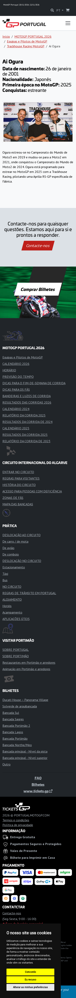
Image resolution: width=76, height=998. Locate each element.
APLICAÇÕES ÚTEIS (16, 619)
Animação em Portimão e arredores (26, 669)
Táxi (5, 574)
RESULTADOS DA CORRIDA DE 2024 (27, 422)
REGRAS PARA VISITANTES (21, 478)
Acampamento (12, 612)
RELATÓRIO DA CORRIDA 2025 (24, 415)
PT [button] (58, 10)
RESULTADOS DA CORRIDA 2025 (25, 435)
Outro (6, 764)
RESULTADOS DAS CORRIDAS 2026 (26, 402)
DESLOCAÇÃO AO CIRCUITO (21, 535)
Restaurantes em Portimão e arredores (28, 662)
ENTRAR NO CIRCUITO (18, 472)
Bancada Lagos (12, 732)
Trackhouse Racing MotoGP (25, 46)
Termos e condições (15, 820)
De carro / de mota (15, 541)
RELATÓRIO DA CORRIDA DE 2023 (26, 441)
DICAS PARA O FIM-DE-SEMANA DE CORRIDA (33, 383)
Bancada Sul (10, 713)
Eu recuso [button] (30, 979)
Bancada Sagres (13, 719)
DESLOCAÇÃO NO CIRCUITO (21, 561)
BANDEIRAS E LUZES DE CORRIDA (26, 396)
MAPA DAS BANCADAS (17, 504)
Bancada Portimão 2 (16, 726)
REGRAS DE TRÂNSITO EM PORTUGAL (29, 593)
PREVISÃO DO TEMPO (18, 377)
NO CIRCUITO (11, 587)
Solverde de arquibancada (19, 706)
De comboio (10, 554)
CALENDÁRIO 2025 (15, 428)
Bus (4, 580)
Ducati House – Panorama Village (25, 700)
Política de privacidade (17, 825)
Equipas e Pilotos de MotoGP (27, 41)
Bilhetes (38, 784)
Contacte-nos (38, 245)
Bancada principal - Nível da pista (24, 751)
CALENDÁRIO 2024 (15, 409)
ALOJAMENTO (12, 599)
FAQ (38, 778)
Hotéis (7, 606)
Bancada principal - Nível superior (24, 758)
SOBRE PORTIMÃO (15, 656)
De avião (8, 548)
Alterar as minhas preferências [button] (30, 987)
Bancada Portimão (15, 738)
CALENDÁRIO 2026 (15, 364)
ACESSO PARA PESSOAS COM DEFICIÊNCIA (32, 491)
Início (6, 36)
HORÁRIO (9, 370)
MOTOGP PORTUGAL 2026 (32, 36)
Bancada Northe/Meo (17, 745)
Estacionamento (13, 567)
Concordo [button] (30, 972)
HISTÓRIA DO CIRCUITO (19, 485)
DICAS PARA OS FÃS (16, 389)
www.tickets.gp (38, 790)
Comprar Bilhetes (38, 289)
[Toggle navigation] (68, 23)
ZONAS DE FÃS (12, 498)
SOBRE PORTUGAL (15, 650)
